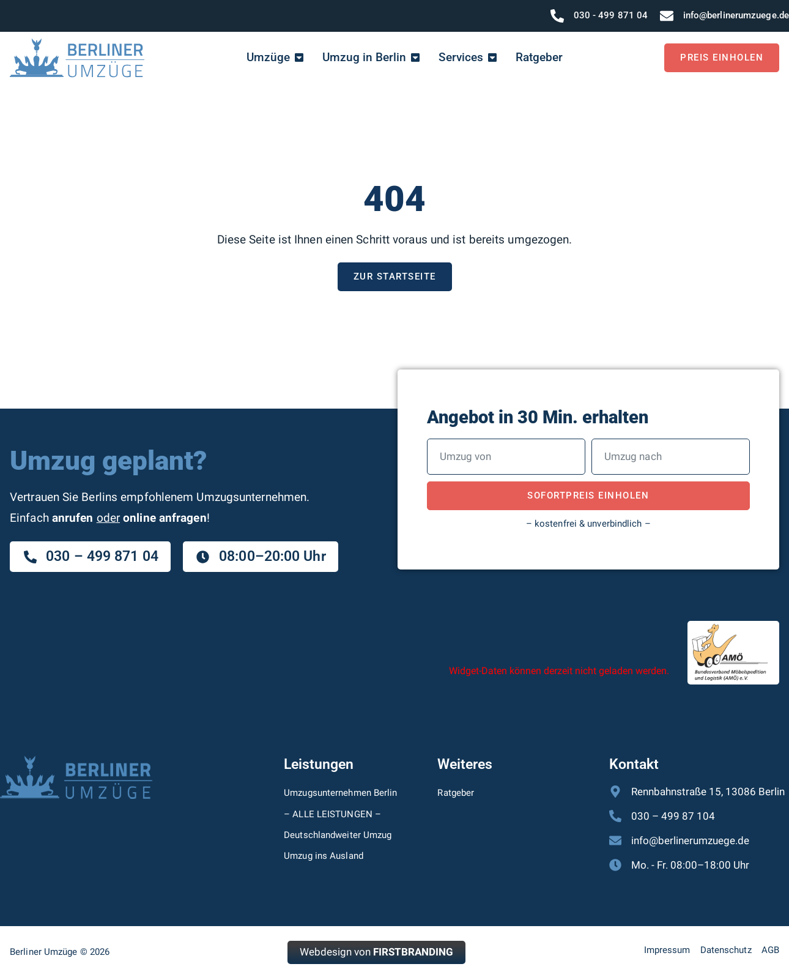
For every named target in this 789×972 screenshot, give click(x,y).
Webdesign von (376, 952)
